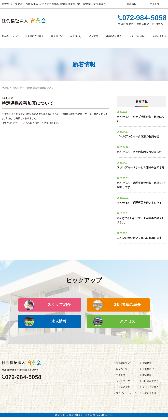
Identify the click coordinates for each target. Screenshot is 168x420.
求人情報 (93, 36)
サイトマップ (123, 384)
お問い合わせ (159, 36)
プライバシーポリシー (127, 396)
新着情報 (131, 4)
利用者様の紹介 (113, 36)
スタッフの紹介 (137, 36)
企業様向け (76, 36)
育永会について (10, 36)
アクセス (154, 4)
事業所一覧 (57, 36)
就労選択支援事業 (34, 36)
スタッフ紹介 (61, 305)
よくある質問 (123, 390)
